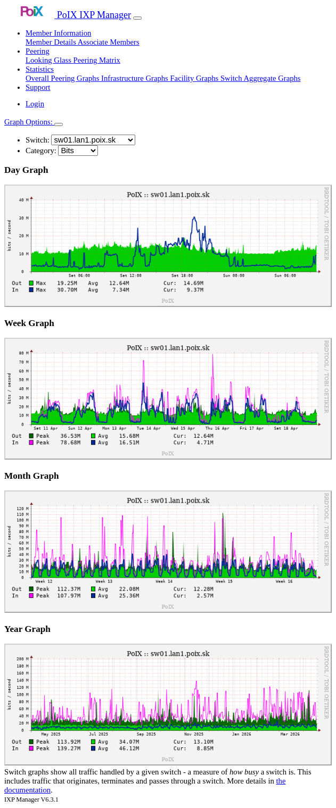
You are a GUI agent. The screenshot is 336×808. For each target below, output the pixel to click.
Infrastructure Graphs (135, 78)
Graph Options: (29, 122)
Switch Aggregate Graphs (260, 78)
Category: (41, 150)
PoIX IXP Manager (67, 15)
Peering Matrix (96, 60)
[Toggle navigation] (137, 18)
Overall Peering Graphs (63, 78)
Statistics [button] (40, 69)
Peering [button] (38, 51)
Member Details (52, 42)
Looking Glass (49, 60)
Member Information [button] (58, 33)
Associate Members (109, 42)
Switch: (38, 140)
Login (35, 103)
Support (38, 87)
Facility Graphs (195, 78)
